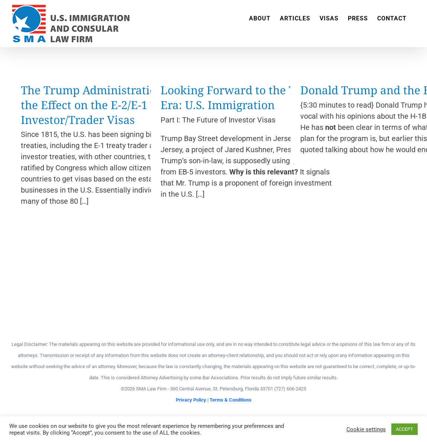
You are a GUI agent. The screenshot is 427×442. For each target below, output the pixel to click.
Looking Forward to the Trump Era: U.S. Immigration (243, 97)
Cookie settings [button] (366, 429)
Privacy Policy (191, 400)
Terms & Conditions (231, 400)
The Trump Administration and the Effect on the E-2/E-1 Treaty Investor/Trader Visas (103, 104)
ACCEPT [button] (404, 429)
